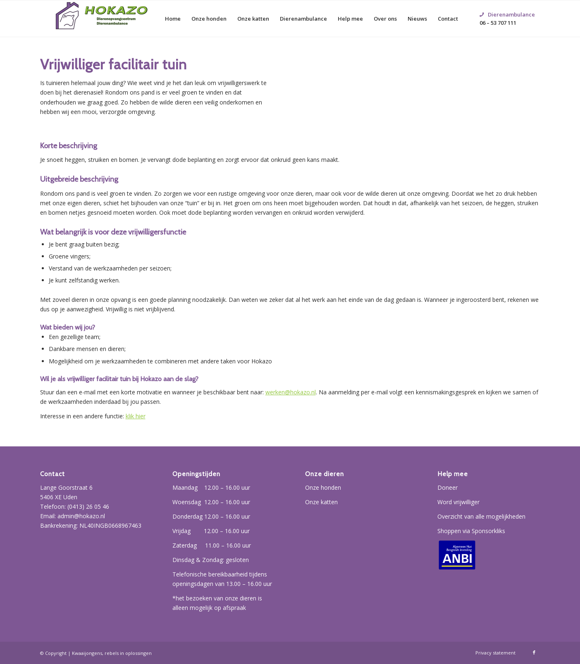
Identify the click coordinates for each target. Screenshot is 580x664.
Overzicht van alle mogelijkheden (481, 516)
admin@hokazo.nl (81, 516)
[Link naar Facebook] (534, 652)
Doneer (447, 487)
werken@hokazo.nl (290, 392)
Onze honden (323, 487)
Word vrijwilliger (458, 502)
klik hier (136, 416)
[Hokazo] (102, 18)
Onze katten (321, 502)
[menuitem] (173, 18)
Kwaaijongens (87, 653)
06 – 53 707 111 (507, 9)
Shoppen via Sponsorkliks (471, 531)
